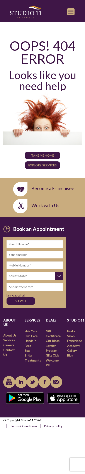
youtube (9, 382)
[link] (25, 12)
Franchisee (74, 341)
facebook (44, 382)
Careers (8, 345)
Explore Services (42, 165)
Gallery (72, 350)
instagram (33, 382)
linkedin (21, 382)
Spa (27, 350)
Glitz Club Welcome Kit (52, 360)
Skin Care (31, 336)
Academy (73, 346)
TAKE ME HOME (42, 155)
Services (9, 340)
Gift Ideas (53, 341)
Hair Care (31, 331)
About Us (9, 335)
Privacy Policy (53, 426)
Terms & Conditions (23, 426)
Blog (70, 355)
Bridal (28, 355)
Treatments (33, 360)
